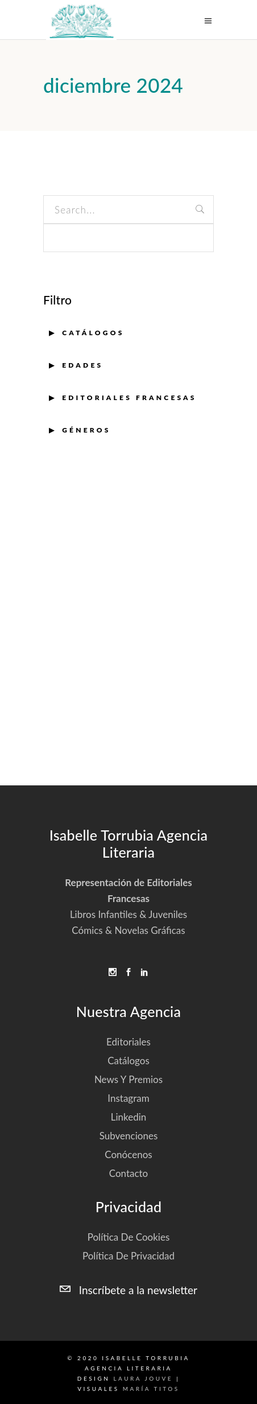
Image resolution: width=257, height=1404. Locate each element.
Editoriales (128, 1042)
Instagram (128, 1098)
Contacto (128, 1173)
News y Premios (128, 1079)
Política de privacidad (128, 1256)
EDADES (82, 365)
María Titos (151, 1388)
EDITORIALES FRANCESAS (129, 397)
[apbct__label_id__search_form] (128, 238)
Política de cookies (129, 1237)
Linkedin (129, 1117)
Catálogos (93, 332)
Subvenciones (129, 1136)
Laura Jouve (143, 1378)
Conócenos (128, 1154)
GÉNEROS (86, 430)
